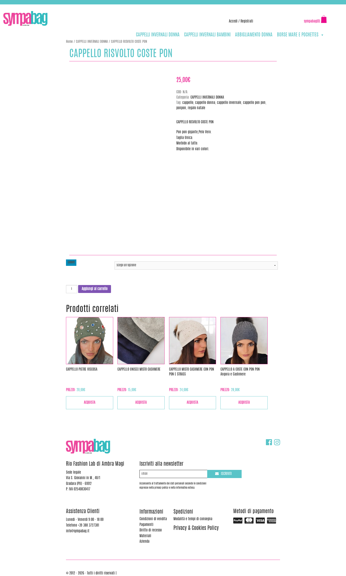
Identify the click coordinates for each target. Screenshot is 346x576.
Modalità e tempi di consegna (192, 519)
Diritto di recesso (150, 530)
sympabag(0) (312, 21)
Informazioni (151, 512)
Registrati (247, 21)
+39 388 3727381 (21, 6)
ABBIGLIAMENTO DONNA (254, 35)
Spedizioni (183, 512)
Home (69, 41)
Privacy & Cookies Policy (196, 528)
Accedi (233, 21)
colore (71, 262)
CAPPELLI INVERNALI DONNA (158, 35)
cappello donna (205, 103)
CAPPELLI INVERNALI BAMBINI (207, 35)
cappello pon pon (254, 103)
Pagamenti (146, 525)
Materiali (145, 536)
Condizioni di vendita (153, 519)
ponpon (181, 108)
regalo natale (196, 108)
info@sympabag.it (61, 6)
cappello (187, 103)
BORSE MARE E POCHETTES (300, 35)
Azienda (144, 541)
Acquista (89, 402)
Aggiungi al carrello (94, 289)
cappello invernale (229, 103)
